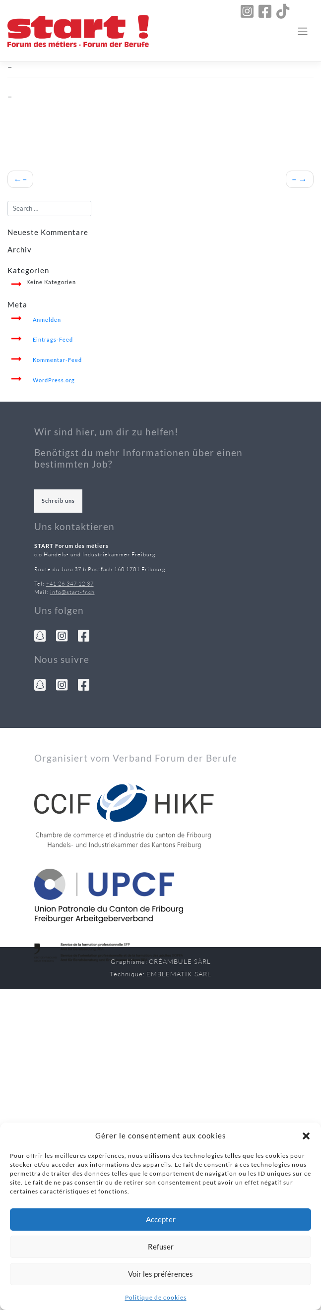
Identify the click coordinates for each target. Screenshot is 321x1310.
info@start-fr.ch (72, 592)
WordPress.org (54, 380)
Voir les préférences (160, 1273)
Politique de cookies (156, 1297)
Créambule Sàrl (180, 961)
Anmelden (47, 319)
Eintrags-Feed (53, 339)
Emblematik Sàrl (178, 974)
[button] (306, 1135)
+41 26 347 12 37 (70, 583)
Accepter (161, 1219)
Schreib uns (58, 500)
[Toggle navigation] (303, 30)
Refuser (161, 1246)
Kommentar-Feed (57, 360)
